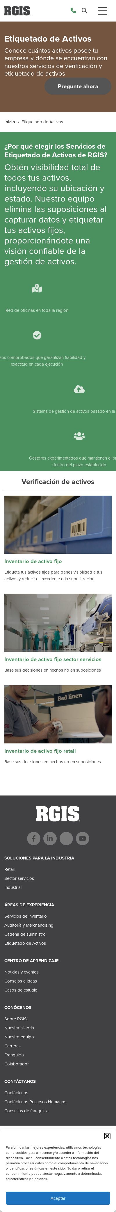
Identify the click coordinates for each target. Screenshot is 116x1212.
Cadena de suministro (25, 934)
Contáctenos (16, 1093)
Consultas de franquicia (26, 1111)
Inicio (9, 122)
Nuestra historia (19, 1028)
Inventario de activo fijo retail (40, 751)
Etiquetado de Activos (25, 943)
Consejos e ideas (20, 981)
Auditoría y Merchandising (28, 925)
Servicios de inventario (25, 916)
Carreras (12, 1046)
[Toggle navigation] (102, 10)
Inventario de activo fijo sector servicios (52, 659)
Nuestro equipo (19, 1037)
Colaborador (16, 1064)
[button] (107, 1136)
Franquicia (14, 1055)
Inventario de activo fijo (33, 561)
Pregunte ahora (76, 86)
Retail (9, 869)
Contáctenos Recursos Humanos (35, 1102)
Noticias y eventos (21, 972)
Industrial (13, 887)
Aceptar (58, 1198)
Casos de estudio (21, 990)
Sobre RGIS (15, 1019)
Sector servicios (19, 878)
